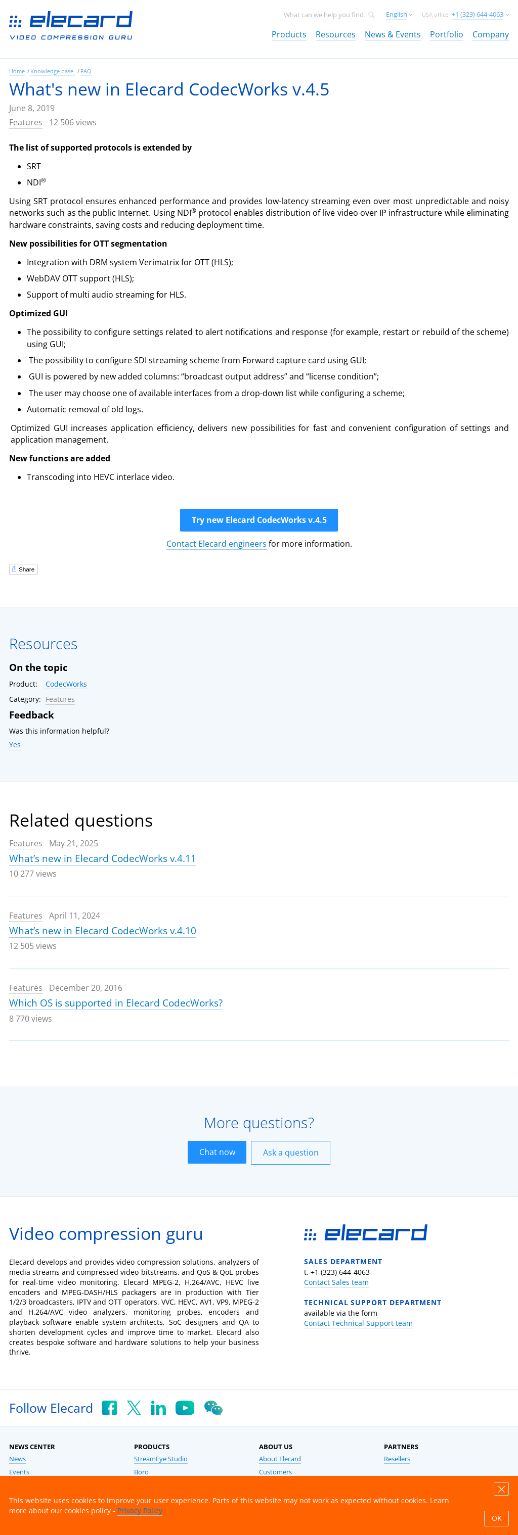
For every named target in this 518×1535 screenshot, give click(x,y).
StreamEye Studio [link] (161, 1459)
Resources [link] (336, 34)
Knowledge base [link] (52, 71)
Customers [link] (275, 1472)
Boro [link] (141, 1472)
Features (25, 122)
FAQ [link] (86, 71)
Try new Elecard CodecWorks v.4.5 (259, 519)
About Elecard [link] (280, 1459)
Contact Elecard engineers (216, 543)
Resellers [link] (397, 1459)
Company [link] (490, 34)
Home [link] (17, 71)
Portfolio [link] (446, 34)
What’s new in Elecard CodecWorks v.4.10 (102, 930)
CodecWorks (66, 684)
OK (497, 1518)
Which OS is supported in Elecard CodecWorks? (116, 1003)
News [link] (17, 1459)
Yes (15, 744)
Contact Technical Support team (358, 1323)
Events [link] (19, 1472)
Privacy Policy (139, 1510)
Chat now (217, 1152)
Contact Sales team (336, 1282)
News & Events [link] (393, 34)
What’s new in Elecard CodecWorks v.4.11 (102, 858)
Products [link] (289, 34)
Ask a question (291, 1152)
